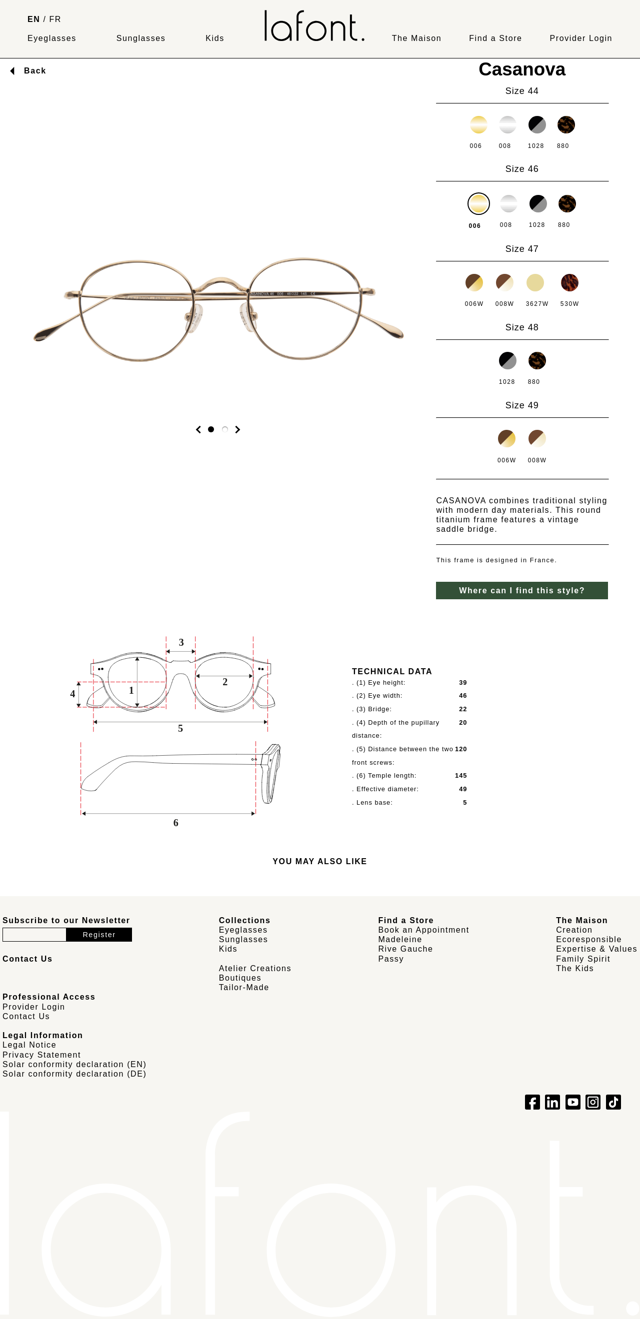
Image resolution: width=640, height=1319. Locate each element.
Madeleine (400, 939)
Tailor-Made (244, 987)
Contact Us (26, 1016)
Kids (215, 38)
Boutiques (240, 978)
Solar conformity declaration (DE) (74, 1074)
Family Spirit (583, 959)
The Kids (575, 968)
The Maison (417, 38)
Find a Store (495, 38)
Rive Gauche (405, 949)
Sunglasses (141, 38)
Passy (391, 959)
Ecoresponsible (589, 939)
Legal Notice (29, 1045)
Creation (574, 930)
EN (34, 19)
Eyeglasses (52, 38)
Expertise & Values (597, 949)
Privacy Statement (41, 1055)
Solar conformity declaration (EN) (74, 1064)
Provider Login (581, 38)
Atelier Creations (255, 968)
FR (56, 19)
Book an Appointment (424, 930)
